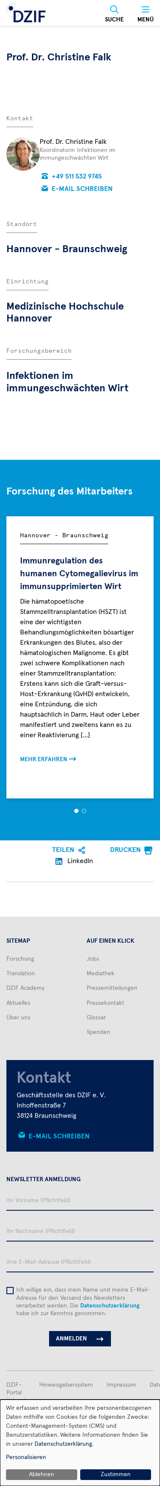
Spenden (98, 1032)
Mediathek (100, 974)
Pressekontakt (105, 1003)
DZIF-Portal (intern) (16, 1392)
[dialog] (80, 1443)
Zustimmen (116, 1474)
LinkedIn (74, 861)
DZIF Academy (25, 988)
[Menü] (145, 14)
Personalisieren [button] (26, 1457)
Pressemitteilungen (112, 988)
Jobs (93, 959)
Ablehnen (41, 1474)
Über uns (18, 1018)
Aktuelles (18, 1003)
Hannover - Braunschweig (66, 249)
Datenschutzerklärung (110, 1306)
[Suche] (114, 14)
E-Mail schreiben (82, 188)
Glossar (96, 1018)
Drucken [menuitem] (125, 849)
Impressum (121, 1385)
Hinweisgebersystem (66, 1385)
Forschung (20, 959)
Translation (20, 974)
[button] (76, 811)
